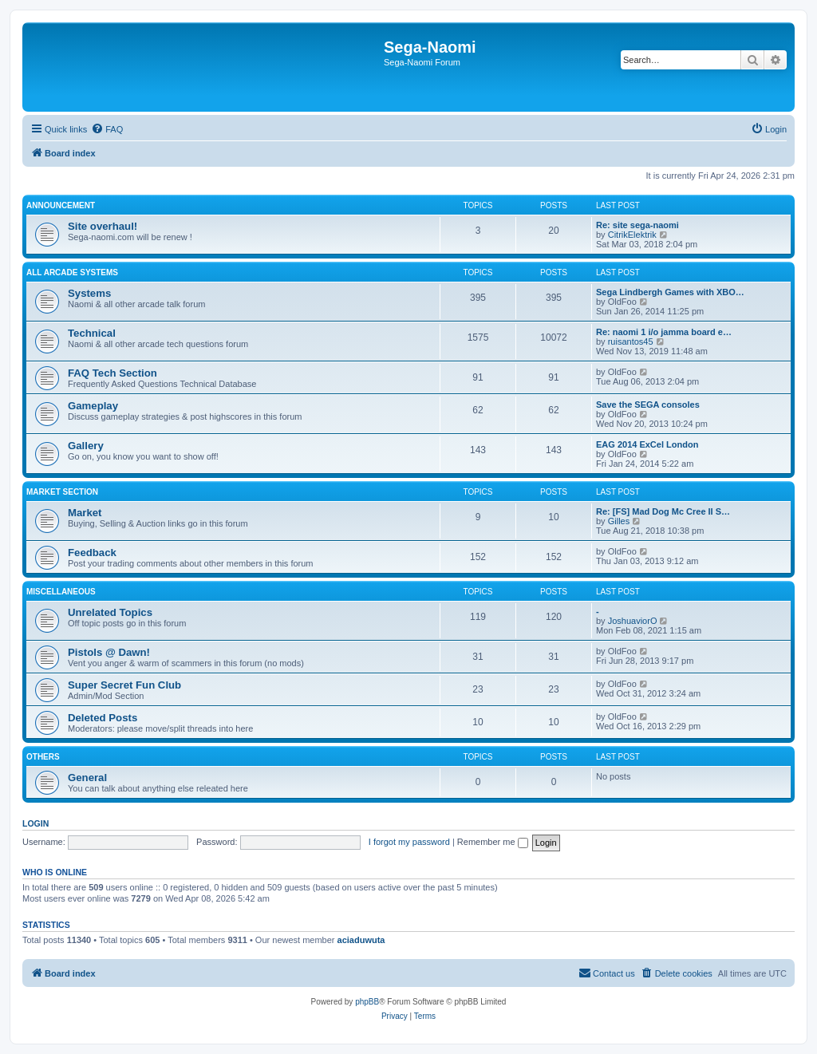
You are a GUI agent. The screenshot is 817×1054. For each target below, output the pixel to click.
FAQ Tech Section (112, 373)
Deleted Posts (102, 718)
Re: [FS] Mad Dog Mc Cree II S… (663, 511)
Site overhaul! (102, 226)
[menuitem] (107, 129)
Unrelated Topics (110, 612)
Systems (89, 293)
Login (35, 823)
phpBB (367, 1001)
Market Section (62, 492)
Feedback (92, 553)
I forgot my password (409, 842)
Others (43, 756)
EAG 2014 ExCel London (647, 444)
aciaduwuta (361, 940)
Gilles (619, 521)
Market (85, 513)
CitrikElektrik (632, 234)
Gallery (86, 446)
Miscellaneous (61, 591)
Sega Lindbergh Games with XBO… (670, 292)
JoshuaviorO (632, 621)
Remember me (492, 842)
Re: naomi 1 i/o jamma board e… (664, 332)
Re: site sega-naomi (637, 225)
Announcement (60, 205)
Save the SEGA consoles (648, 404)
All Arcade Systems (72, 272)
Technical (92, 333)
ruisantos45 (630, 341)
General (87, 778)
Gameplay (93, 406)
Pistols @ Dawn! (109, 652)
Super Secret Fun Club (124, 685)
